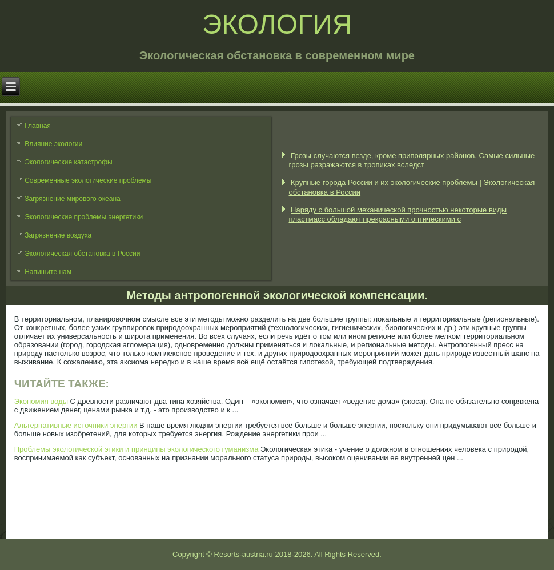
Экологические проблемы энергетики (84, 217)
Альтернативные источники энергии (76, 425)
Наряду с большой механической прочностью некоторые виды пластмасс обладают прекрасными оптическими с (397, 214)
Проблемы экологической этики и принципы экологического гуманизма (136, 449)
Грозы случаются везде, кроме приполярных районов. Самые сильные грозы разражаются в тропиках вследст (411, 160)
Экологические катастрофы (69, 162)
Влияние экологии (53, 144)
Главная (38, 126)
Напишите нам (48, 272)
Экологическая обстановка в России (82, 254)
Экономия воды (41, 401)
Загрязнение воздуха (58, 235)
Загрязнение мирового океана (73, 199)
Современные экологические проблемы (88, 180)
